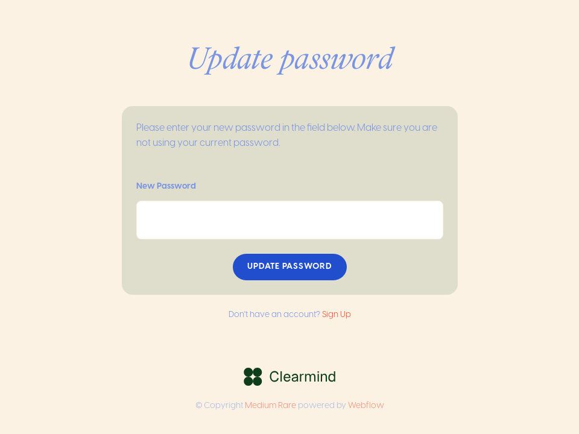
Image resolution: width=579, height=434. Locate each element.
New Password (166, 186)
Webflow (366, 405)
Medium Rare (270, 405)
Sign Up (336, 314)
